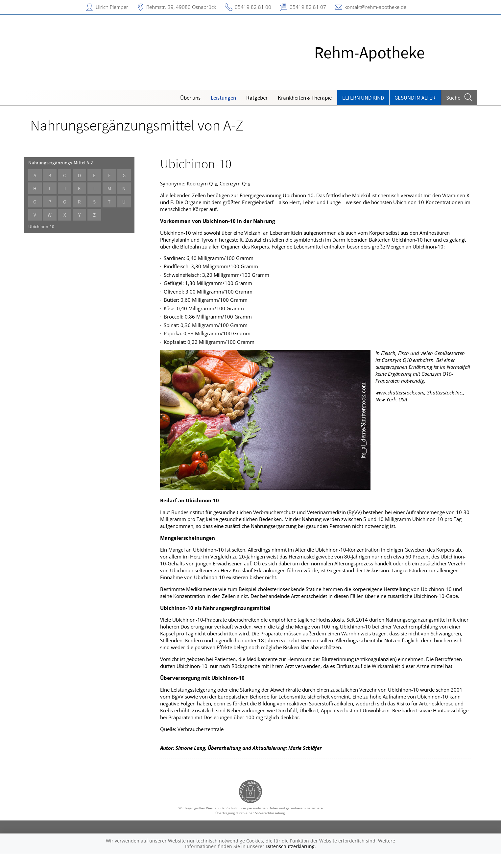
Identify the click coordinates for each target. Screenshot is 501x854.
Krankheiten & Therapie (305, 97)
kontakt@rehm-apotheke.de (375, 7)
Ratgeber (257, 97)
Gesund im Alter (415, 97)
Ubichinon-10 (45, 226)
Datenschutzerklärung (290, 846)
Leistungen (223, 97)
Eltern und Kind (363, 97)
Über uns (190, 97)
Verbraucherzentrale (201, 729)
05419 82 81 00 (253, 7)
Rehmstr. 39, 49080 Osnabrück (181, 7)
